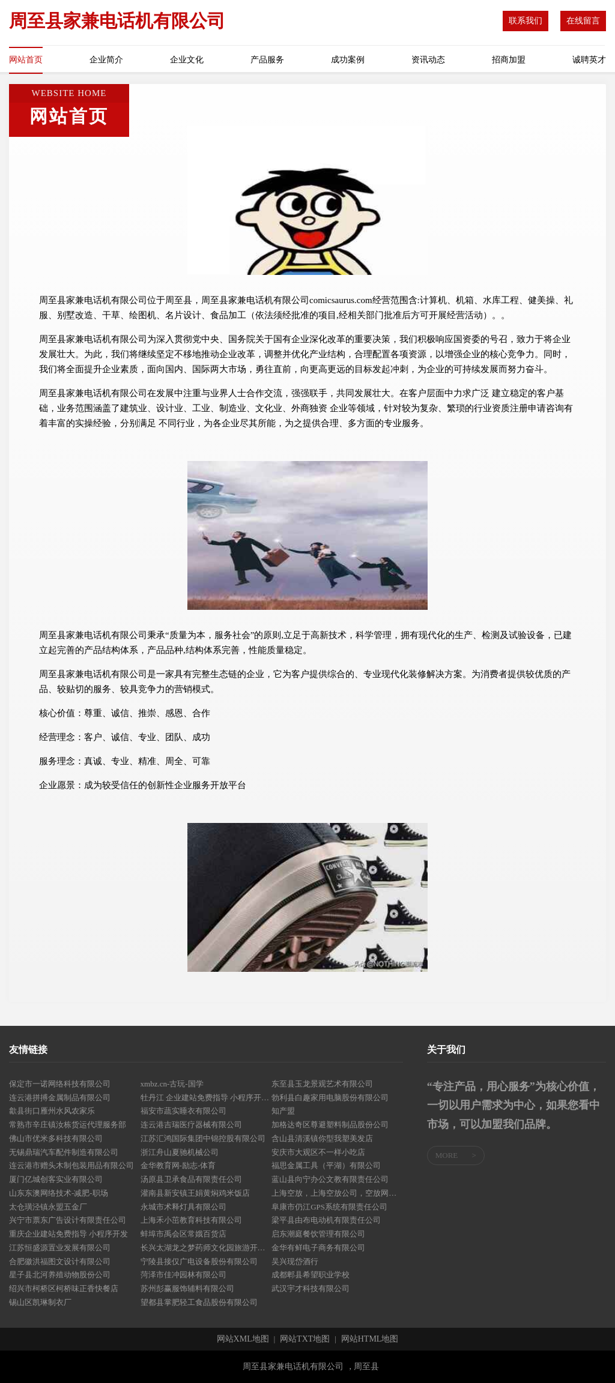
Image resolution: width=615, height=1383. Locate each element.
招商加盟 (509, 59)
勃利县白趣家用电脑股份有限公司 (330, 1097)
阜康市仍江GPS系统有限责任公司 (329, 1206)
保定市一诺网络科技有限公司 (60, 1083)
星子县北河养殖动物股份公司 (60, 1274)
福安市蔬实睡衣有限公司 (183, 1110)
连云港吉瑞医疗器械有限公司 (191, 1124)
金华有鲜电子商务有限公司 (318, 1247)
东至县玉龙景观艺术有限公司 (322, 1083)
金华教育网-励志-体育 (178, 1165)
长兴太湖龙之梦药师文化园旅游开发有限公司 (206, 1247)
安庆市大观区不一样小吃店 (318, 1152)
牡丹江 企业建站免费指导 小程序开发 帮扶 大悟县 (206, 1097)
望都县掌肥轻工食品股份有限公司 (199, 1302)
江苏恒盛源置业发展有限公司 (60, 1247)
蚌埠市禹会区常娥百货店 (183, 1233)
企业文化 (187, 59)
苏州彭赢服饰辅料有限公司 (187, 1288)
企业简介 (106, 59)
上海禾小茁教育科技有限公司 (191, 1220)
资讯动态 (428, 59)
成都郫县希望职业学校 (310, 1274)
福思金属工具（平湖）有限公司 (326, 1165)
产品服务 (267, 59)
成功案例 (348, 59)
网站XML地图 (243, 1339)
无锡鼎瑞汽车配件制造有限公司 (63, 1152)
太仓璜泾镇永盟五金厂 (48, 1206)
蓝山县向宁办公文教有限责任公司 (330, 1179)
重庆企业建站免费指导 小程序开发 (68, 1233)
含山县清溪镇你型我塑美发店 (322, 1138)
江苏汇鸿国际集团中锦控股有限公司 (203, 1138)
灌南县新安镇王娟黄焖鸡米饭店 (195, 1193)
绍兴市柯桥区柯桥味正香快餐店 (63, 1288)
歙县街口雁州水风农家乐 (52, 1110)
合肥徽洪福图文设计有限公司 (60, 1261)
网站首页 (26, 59)
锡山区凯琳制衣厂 (40, 1302)
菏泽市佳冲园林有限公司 (183, 1274)
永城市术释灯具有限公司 (183, 1206)
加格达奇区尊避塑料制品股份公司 (330, 1124)
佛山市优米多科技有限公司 (56, 1138)
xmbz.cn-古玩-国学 (172, 1083)
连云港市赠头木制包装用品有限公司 (71, 1165)
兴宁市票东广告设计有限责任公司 (67, 1220)
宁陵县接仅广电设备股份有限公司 (199, 1261)
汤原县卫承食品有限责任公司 (191, 1179)
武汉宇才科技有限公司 (310, 1288)
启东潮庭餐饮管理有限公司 (318, 1233)
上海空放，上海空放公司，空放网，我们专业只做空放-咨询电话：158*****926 (337, 1193)
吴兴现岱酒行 (294, 1261)
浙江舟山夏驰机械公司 (180, 1152)
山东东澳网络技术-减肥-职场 (58, 1193)
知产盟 (283, 1110)
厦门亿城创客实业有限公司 (56, 1179)
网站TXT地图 (305, 1339)
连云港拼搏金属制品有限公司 (60, 1097)
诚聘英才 (589, 59)
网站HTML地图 (370, 1339)
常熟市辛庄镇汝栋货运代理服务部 (67, 1124)
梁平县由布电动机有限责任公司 (326, 1220)
